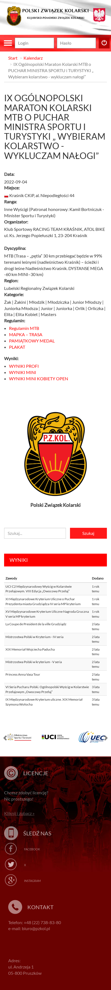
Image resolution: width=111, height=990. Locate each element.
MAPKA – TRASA (25, 334)
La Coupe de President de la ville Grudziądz (35, 624)
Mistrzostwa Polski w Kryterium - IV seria (34, 637)
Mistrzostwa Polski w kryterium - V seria (33, 662)
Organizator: (16, 221)
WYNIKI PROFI (24, 366)
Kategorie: (14, 294)
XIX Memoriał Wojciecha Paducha (30, 649)
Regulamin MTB (24, 328)
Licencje (35, 773)
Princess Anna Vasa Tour (22, 674)
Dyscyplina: (15, 248)
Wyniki (19, 560)
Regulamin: (14, 320)
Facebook (32, 849)
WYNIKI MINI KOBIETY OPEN (38, 378)
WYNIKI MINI (22, 372)
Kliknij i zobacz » (19, 813)
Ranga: (10, 201)
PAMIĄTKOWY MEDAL (32, 340)
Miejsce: (12, 187)
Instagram (32, 880)
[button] (5, 739)
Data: (9, 174)
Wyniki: (11, 358)
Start (12, 57)
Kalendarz (33, 57)
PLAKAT (17, 347)
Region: (11, 280)
